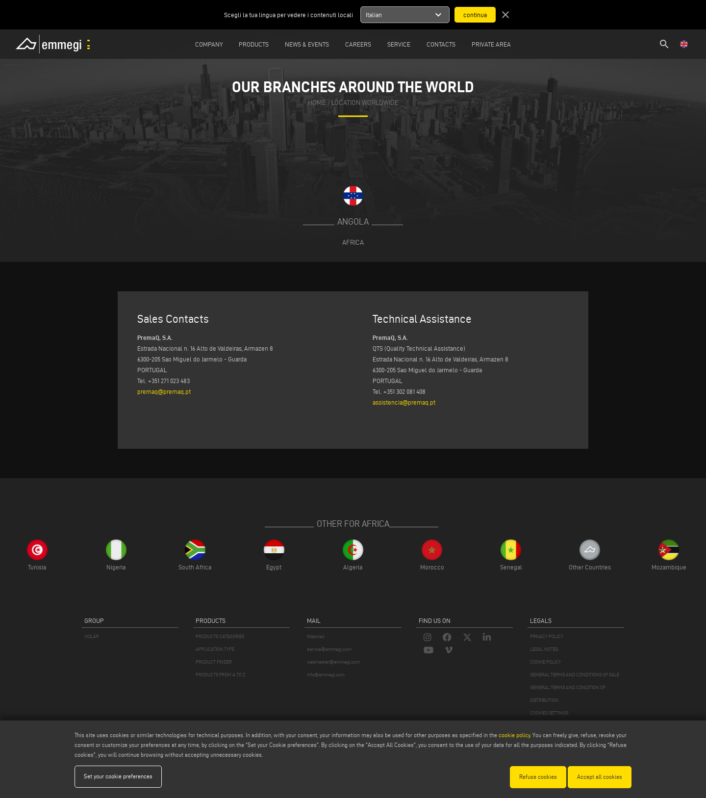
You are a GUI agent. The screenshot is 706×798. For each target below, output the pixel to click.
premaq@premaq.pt (164, 391)
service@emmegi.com (329, 649)
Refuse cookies (538, 776)
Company (209, 44)
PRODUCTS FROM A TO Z (220, 674)
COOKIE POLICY (545, 662)
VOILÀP (91, 636)
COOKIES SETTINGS (549, 713)
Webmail (316, 636)
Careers (358, 44)
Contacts (441, 44)
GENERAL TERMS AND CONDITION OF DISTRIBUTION (567, 694)
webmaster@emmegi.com (333, 662)
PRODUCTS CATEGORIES (220, 636)
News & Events (307, 44)
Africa (353, 242)
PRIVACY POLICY (546, 636)
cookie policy (514, 735)
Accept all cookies (599, 776)
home (317, 102)
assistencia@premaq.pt (404, 402)
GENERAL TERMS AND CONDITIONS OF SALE (574, 674)
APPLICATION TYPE (215, 649)
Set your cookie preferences (118, 776)
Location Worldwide (365, 102)
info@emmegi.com (326, 674)
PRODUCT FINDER (214, 662)
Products (254, 44)
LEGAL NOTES (544, 649)
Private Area (491, 44)
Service (398, 44)
